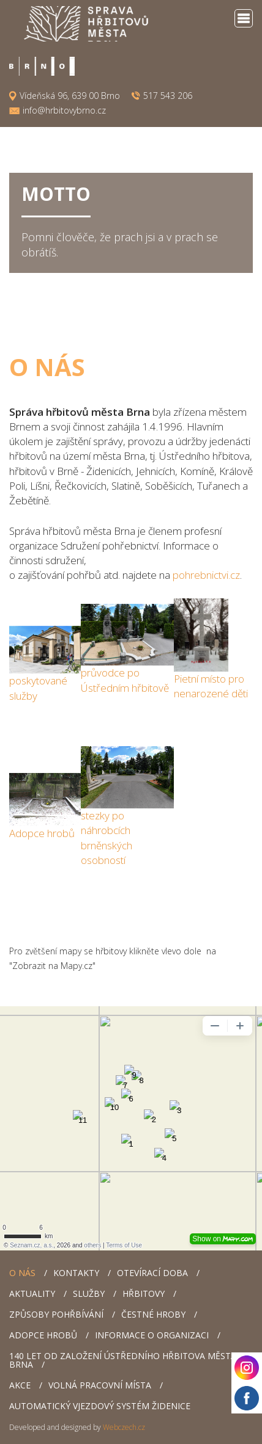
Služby (89, 1293)
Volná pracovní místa (99, 1385)
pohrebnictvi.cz (206, 575)
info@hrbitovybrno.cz (64, 110)
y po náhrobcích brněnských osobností (106, 837)
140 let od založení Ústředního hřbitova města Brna (122, 1360)
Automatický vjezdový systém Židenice (99, 1406)
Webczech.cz (124, 1427)
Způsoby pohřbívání (56, 1314)
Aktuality (32, 1293)
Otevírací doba (152, 1273)
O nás (22, 1273)
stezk (93, 815)
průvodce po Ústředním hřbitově (125, 680)
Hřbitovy (143, 1293)
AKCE (20, 1385)
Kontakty (76, 1273)
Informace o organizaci (152, 1335)
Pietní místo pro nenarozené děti (211, 686)
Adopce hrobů (42, 833)
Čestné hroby (153, 1314)
